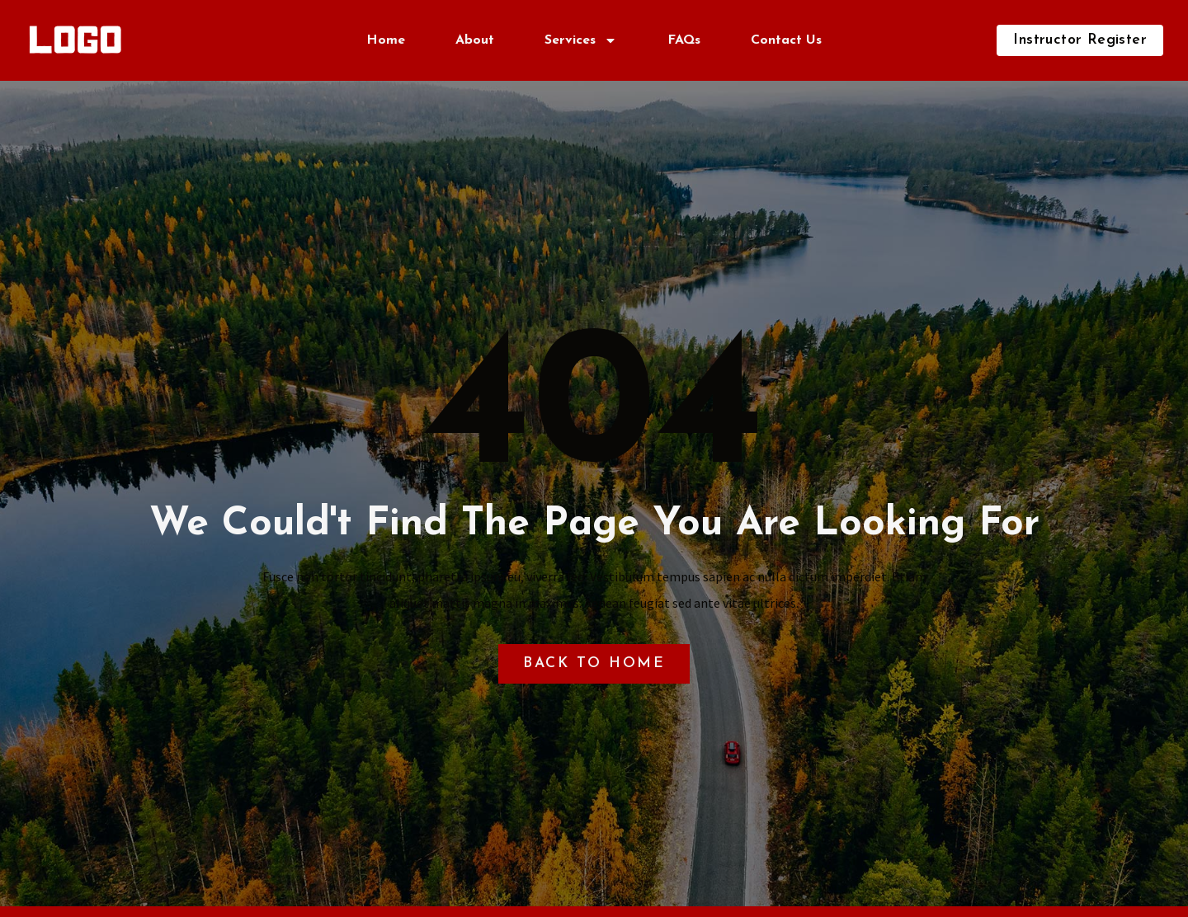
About (474, 40)
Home (385, 40)
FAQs (683, 40)
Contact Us (786, 40)
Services (580, 40)
